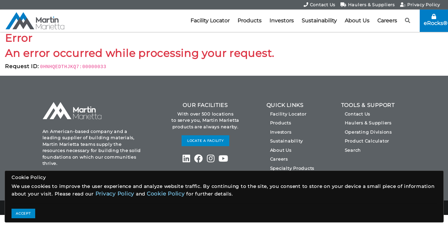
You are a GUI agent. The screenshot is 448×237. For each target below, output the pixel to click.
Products (249, 20)
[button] (407, 20)
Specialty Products (292, 168)
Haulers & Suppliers (367, 4)
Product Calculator (367, 141)
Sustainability (319, 20)
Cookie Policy (166, 194)
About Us (357, 20)
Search (353, 150)
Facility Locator (210, 20)
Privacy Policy (420, 4)
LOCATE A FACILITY (205, 141)
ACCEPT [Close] (23, 213)
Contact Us (319, 4)
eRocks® (435, 20)
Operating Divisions (368, 132)
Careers (387, 20)
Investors (281, 20)
